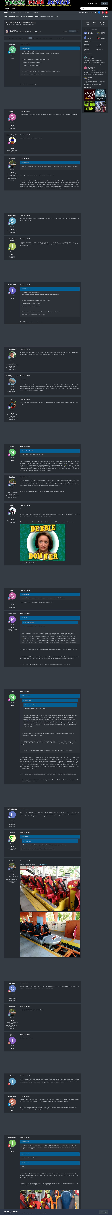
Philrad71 (12, 505)
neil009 (12, 447)
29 (12, 1110)
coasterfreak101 (91, 36)
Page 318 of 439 (62, 38)
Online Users (26, 12)
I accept (103, 1212)
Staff (19, 12)
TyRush (12, 1035)
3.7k (12, 823)
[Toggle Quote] (22, 48)
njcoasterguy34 (12, 135)
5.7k (12, 519)
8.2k (12, 172)
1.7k (12, 298)
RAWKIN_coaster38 (12, 376)
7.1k (12, 413)
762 (12, 254)
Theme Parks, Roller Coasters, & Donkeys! (30, 32)
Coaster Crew (43, 864)
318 (30, 38)
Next (51, 38)
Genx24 (12, 111)
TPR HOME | (82, 12)
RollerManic (12, 614)
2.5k (12, 363)
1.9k (12, 1048)
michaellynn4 (12, 349)
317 (27, 38)
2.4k (12, 997)
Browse (7, 9)
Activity (13, 8)
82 (12, 1090)
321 (40, 38)
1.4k (12, 627)
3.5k (12, 229)
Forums (6, 12)
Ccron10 (12, 983)
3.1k (12, 389)
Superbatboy (12, 215)
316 (23, 38)
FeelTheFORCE (12, 809)
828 (12, 148)
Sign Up (104, 3)
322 (44, 38)
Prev (9, 38)
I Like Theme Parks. (12, 239)
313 (13, 38)
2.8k (12, 846)
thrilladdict (11, 1076)
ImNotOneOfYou (12, 285)
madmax (12, 44)
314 (16, 38)
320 (37, 38)
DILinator (12, 832)
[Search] (88, 8)
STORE (92, 12)
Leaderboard (35, 12)
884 (12, 460)
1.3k (12, 125)
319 (33, 38)
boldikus (12, 158)
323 (47, 38)
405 (12, 58)
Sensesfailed (12, 1096)
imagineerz (12, 1137)
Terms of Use (7, 1213)
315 (20, 38)
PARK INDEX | (88, 12)
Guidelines (13, 12)
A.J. (12, 399)
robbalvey (14, 30)
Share (65, 31)
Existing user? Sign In (94, 3)
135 (12, 1151)
